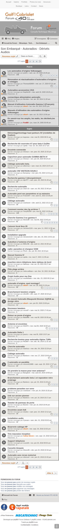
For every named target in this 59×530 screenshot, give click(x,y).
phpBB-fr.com (33, 522)
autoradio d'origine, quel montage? (24, 283)
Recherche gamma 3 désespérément (24, 178)
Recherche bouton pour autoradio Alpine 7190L (29, 339)
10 (56, 75)
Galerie (16, 2)
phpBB (15, 519)
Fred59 (25, 122)
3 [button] (33, 61)
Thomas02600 (28, 84)
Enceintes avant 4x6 (17, 410)
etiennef (26, 457)
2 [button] (30, 61)
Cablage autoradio (16, 353)
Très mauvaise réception (19, 434)
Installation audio (15, 418)
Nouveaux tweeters (16, 308)
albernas (26, 166)
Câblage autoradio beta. (19, 164)
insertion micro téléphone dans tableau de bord (29, 262)
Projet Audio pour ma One (20, 276)
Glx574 (25, 326)
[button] (40, 61)
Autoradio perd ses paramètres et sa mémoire (29, 194)
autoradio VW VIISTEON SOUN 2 (22, 171)
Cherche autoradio (16, 346)
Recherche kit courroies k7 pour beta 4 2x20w (29, 144)
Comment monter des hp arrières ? (24, 209)
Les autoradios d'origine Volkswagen (25, 71)
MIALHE (26, 244)
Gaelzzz (26, 348)
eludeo (25, 412)
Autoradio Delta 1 (16, 332)
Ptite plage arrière (16, 269)
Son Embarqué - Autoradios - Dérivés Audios (25, 50)
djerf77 (25, 180)
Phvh (25, 251)
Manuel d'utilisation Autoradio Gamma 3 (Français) (31, 104)
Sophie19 (26, 92)
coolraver (27, 203)
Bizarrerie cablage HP (18, 427)
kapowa (26, 137)
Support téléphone (16, 441)
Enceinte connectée (17, 150)
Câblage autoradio (16, 201)
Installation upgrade (17, 235)
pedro (25, 73)
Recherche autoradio (17, 186)
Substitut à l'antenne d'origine (21, 242)
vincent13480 (28, 364)
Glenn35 (26, 450)
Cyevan (26, 420)
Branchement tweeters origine (21, 292)
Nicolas (26, 99)
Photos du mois (35, 2)
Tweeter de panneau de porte (21, 403)
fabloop (26, 264)
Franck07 (26, 196)
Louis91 (26, 443)
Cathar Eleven (28, 436)
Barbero (26, 355)
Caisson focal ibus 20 (17, 226)
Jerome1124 (28, 228)
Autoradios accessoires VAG (21, 90)
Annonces (46, 2)
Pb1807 (26, 341)
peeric (25, 334)
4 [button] (36, 61)
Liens (26, 6)
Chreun (26, 152)
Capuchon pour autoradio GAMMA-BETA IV (27, 157)
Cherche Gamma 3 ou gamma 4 (22, 218)
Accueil (8, 2)
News (41, 6)
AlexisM (26, 220)
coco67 (26, 310)
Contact (34, 6)
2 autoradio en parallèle (18, 362)
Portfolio (24, 2)
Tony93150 (27, 211)
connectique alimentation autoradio (24, 97)
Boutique (19, 6)
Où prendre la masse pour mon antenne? (26, 371)
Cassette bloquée (16, 448)
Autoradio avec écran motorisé (22, 455)
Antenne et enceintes (17, 324)
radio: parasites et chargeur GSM (23, 249)
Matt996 (26, 317)
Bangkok (26, 373)
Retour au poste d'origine (19, 315)
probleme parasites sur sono (21, 388)
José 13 (26, 188)
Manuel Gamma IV (16, 255)
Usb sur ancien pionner (18, 396)
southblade (27, 278)
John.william (28, 271)
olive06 (26, 294)
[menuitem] (8, 38)
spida (25, 146)
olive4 (25, 106)
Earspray (26, 173)
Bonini (25, 405)
